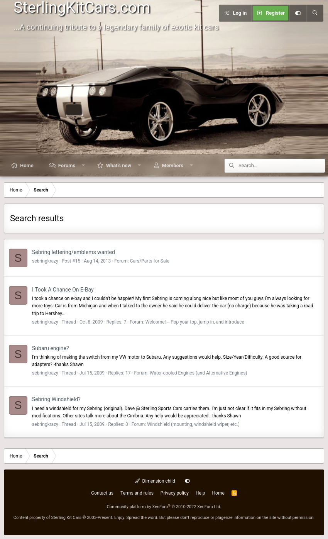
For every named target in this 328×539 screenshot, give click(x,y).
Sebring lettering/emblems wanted (73, 252)
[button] (83, 165)
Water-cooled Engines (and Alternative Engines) (198, 373)
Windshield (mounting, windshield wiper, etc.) (193, 424)
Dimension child (155, 481)
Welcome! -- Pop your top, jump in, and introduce (194, 322)
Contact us (102, 493)
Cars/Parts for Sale (149, 261)
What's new (118, 165)
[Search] (314, 13)
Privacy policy (175, 493)
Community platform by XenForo (164, 506)
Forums (66, 165)
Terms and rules (137, 493)
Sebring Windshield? (56, 399)
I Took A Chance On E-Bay (63, 289)
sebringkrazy (45, 261)
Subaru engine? (50, 348)
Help (200, 493)
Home (27, 165)
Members (172, 165)
